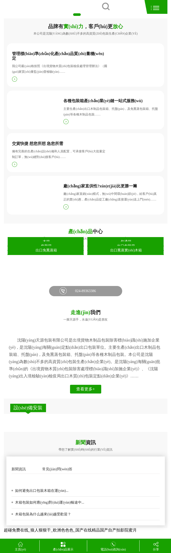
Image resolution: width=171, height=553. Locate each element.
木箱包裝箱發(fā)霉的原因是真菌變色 (44, 480)
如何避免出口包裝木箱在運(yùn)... (41, 491)
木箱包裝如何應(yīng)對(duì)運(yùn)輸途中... (49, 502)
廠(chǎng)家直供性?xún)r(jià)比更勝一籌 (100, 186)
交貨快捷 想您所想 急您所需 (37, 143)
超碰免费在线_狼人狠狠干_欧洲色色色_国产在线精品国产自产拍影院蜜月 (70, 530)
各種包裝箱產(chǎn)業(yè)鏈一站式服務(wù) (102, 101)
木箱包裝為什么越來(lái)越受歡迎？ (42, 514)
